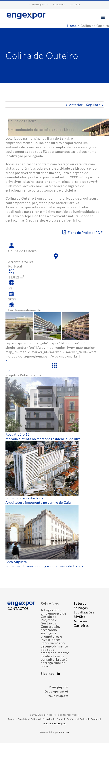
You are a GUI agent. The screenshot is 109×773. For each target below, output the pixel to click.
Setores (80, 603)
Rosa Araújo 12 (17, 434)
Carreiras (81, 625)
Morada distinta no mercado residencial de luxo (43, 439)
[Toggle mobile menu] (103, 17)
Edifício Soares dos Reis (24, 498)
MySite (80, 617)
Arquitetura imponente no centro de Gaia (38, 502)
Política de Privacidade (43, 719)
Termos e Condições (18, 719)
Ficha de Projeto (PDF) (83, 232)
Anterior (76, 105)
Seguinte (93, 105)
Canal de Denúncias (67, 719)
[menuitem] (38, 5)
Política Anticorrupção (54, 723)
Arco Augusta (16, 562)
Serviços (81, 608)
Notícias (80, 621)
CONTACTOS (18, 609)
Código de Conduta (90, 719)
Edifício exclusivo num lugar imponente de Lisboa (44, 566)
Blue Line (64, 732)
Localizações (84, 612)
